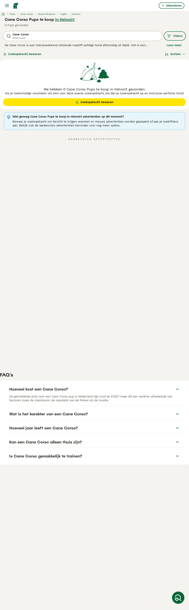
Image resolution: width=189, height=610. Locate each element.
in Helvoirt (65, 19)
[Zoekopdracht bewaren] (178, 598)
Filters (174, 36)
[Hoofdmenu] (7, 5)
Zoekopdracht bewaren (22, 54)
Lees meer (174, 45)
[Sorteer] (175, 54)
